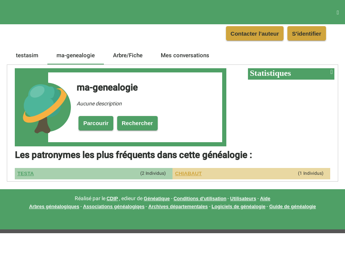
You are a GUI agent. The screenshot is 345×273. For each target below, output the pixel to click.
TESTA (25, 173)
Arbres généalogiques (54, 206)
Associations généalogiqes (113, 206)
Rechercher (137, 123)
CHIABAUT (188, 173)
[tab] (27, 55)
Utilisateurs (243, 198)
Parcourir (96, 123)
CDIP (112, 198)
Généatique (157, 198)
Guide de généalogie (292, 206)
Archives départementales (178, 206)
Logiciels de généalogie (238, 206)
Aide (265, 198)
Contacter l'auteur (255, 33)
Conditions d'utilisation (200, 198)
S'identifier (306, 33)
